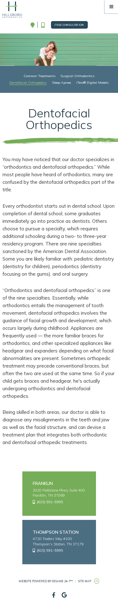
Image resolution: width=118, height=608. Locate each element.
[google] (64, 595)
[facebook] (53, 595)
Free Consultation (69, 24)
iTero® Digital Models (92, 82)
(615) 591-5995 (48, 502)
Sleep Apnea (61, 82)
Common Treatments (39, 76)
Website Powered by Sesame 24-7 (46, 581)
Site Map (84, 581)
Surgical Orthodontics (77, 76)
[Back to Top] (96, 581)
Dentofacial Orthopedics (28, 82)
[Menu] (111, 7)
